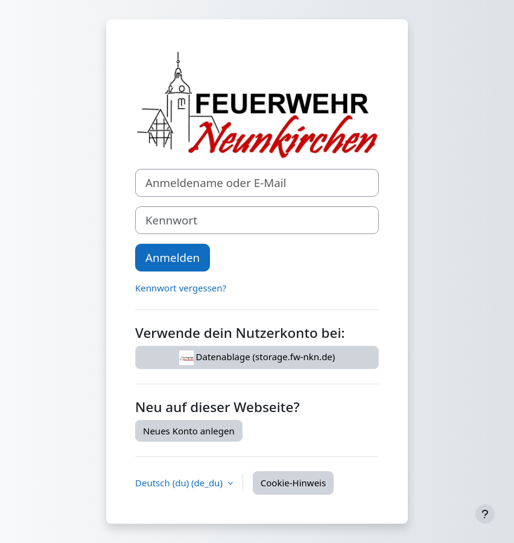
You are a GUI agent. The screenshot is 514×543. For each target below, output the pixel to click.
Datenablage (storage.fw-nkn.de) (257, 358)
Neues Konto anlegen (189, 431)
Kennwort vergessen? (180, 288)
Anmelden (172, 257)
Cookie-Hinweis (293, 483)
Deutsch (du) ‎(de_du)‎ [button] (180, 483)
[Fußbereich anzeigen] (485, 514)
